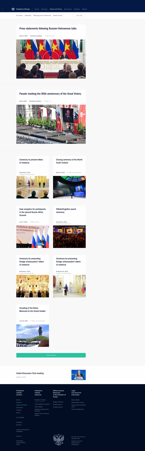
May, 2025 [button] (79, 15)
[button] (3, 3)
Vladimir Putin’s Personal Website (42, 414)
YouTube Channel (58, 407)
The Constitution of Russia (42, 404)
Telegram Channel (58, 402)
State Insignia (38, 407)
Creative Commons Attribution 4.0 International (76, 442)
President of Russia (23, 3)
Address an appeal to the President (42, 410)
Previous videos (51, 355)
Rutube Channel (57, 404)
